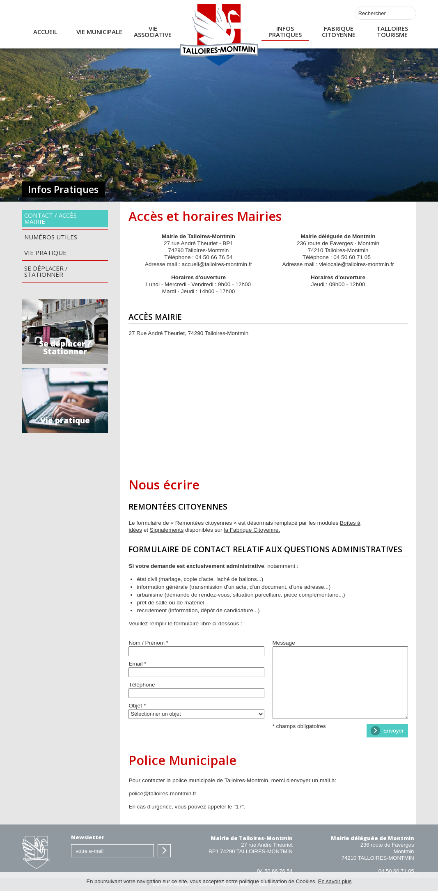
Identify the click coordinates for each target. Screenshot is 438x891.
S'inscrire (164, 850)
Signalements (166, 530)
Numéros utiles (50, 237)
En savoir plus (335, 881)
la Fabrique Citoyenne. (252, 530)
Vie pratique (45, 252)
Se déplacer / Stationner (46, 271)
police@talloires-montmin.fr (162, 793)
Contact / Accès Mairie (50, 218)
